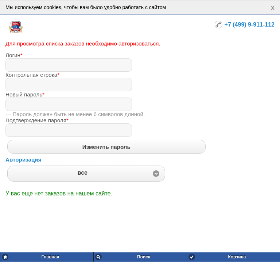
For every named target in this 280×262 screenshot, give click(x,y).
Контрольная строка (32, 75)
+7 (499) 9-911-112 (250, 24)
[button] (86, 174)
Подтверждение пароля (37, 120)
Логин (14, 55)
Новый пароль (24, 94)
